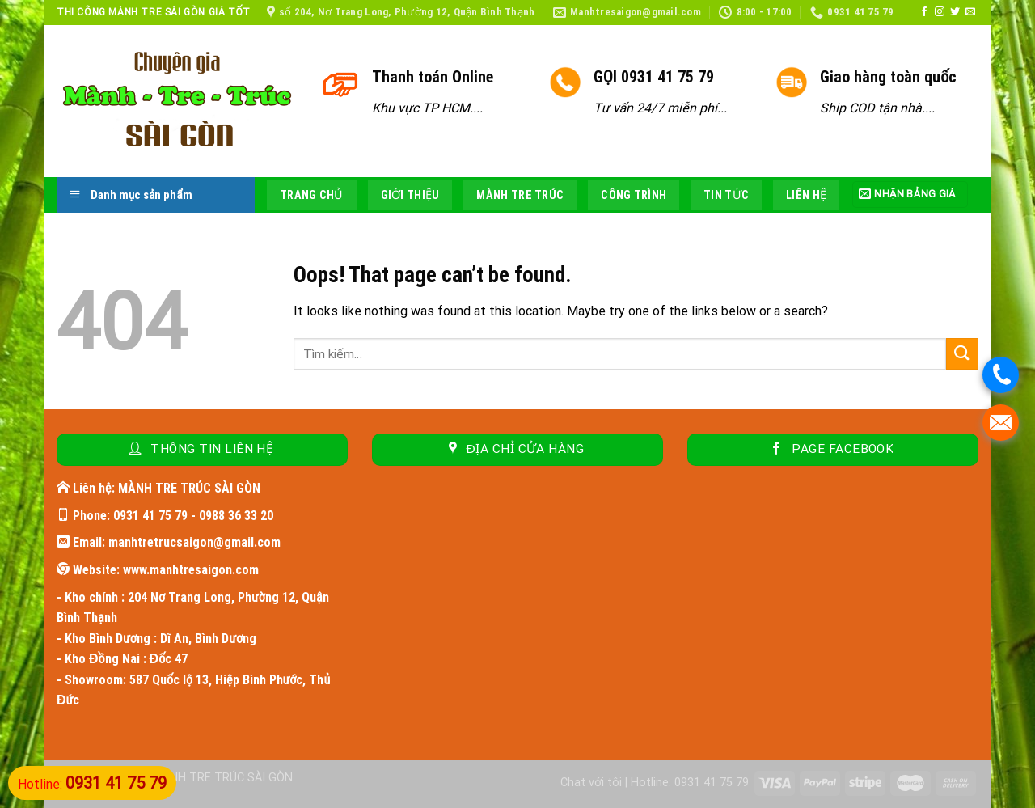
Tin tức (726, 195)
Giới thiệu (410, 195)
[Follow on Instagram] (939, 12)
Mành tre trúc (520, 195)
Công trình (633, 195)
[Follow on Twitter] (955, 12)
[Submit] (962, 354)
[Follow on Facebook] (924, 12)
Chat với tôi (591, 782)
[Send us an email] (970, 12)
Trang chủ (312, 195)
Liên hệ (806, 195)
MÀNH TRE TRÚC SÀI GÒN (223, 778)
